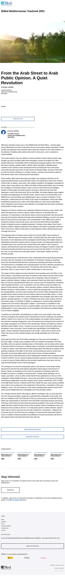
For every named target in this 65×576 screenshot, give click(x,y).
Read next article (32, 437)
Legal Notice (58, 565)
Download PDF (18, 119)
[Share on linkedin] (16, 109)
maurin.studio (61, 570)
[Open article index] (62, 19)
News (2, 519)
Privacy (62, 565)
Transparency (4, 528)
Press (2, 523)
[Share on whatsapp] (11, 109)
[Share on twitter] (3, 109)
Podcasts (3, 521)
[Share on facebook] (7, 109)
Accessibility (52, 565)
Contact (3, 530)
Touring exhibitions (6, 526)
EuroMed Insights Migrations (16, 500)
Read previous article (32, 429)
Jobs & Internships (32, 546)
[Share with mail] (20, 109)
